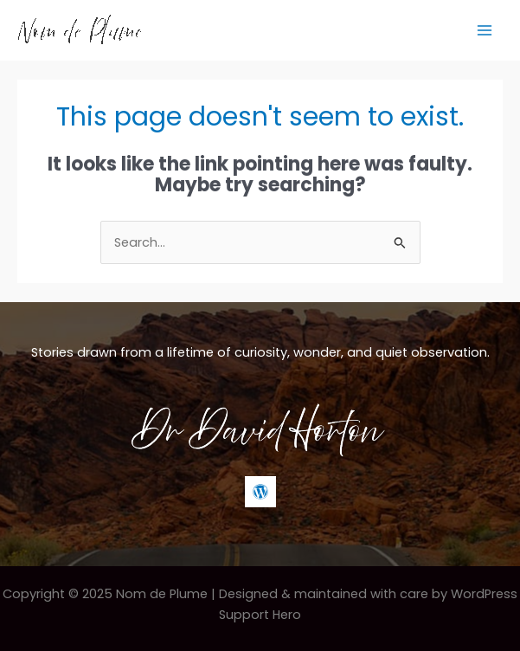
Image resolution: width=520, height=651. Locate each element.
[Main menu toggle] (484, 30)
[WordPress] (260, 491)
